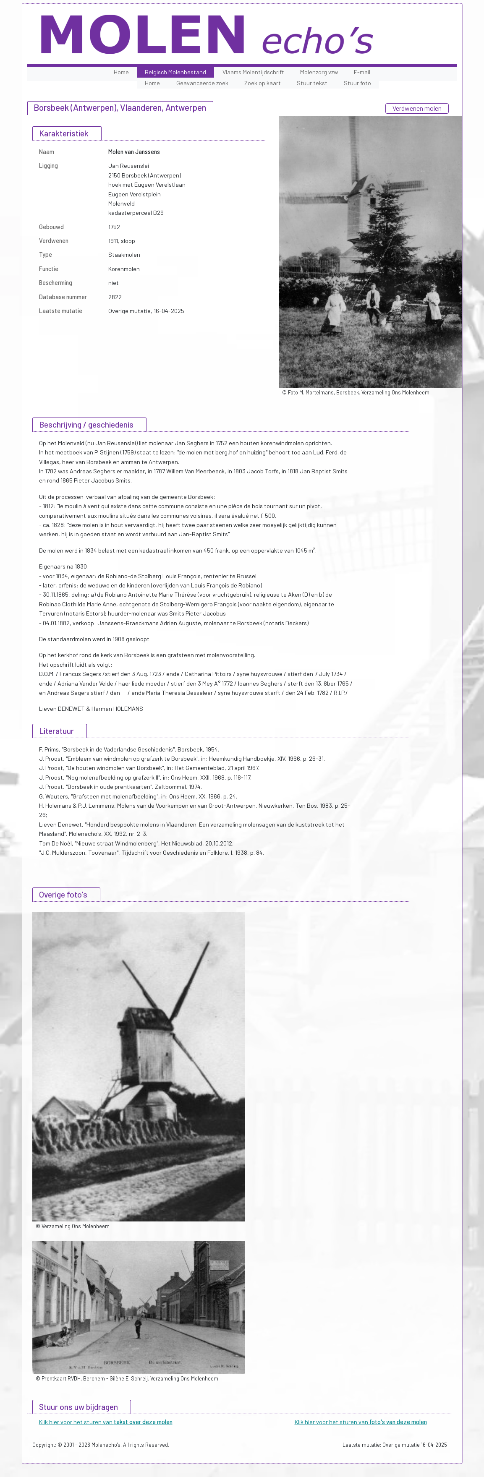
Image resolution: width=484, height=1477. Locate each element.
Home (121, 72)
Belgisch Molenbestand (175, 72)
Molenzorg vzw (319, 72)
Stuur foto (357, 82)
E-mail (362, 72)
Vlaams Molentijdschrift (253, 72)
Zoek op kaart (262, 82)
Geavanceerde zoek (202, 82)
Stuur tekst (312, 82)
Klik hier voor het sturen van (106, 1421)
